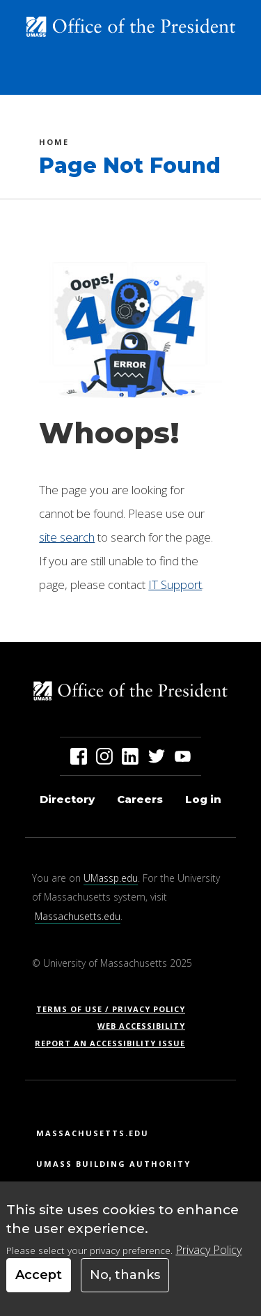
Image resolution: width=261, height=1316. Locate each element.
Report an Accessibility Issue (115, 1043)
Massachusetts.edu (77, 916)
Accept (38, 1275)
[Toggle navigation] (230, 79)
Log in (203, 799)
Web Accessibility (141, 1025)
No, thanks (125, 1275)
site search (67, 537)
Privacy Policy (208, 1249)
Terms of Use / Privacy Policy (115, 1008)
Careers (140, 799)
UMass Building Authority (113, 1163)
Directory (67, 799)
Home (54, 144)
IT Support (175, 584)
